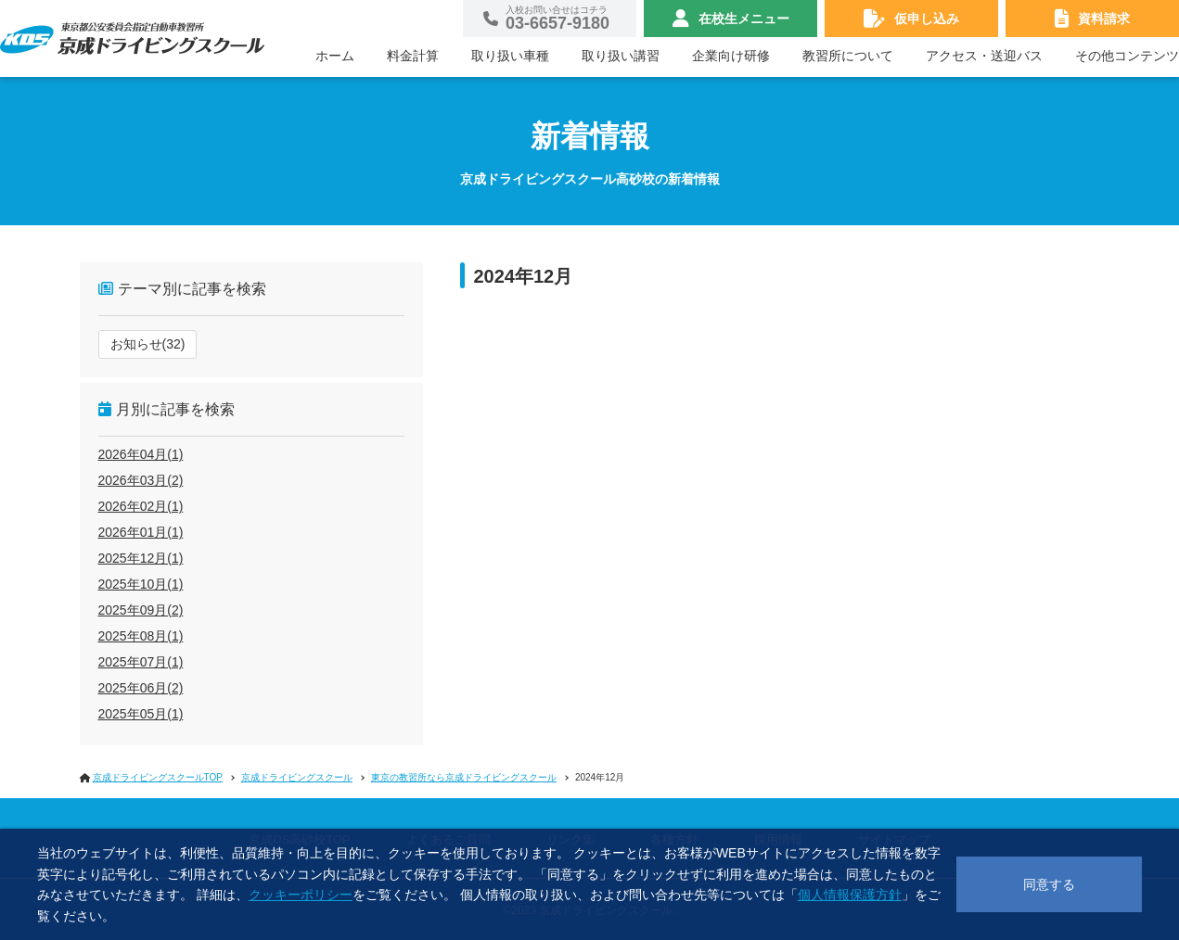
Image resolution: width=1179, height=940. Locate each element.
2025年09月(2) (141, 610)
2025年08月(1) (141, 636)
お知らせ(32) (148, 344)
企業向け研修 (731, 55)
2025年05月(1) (141, 713)
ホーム (334, 55)
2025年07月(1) (141, 661)
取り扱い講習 (621, 55)
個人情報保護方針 (850, 894)
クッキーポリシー (300, 894)
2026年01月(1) (141, 532)
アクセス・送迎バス (984, 55)
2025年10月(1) (141, 584)
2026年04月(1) (141, 454)
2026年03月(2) (141, 480)
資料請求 (1104, 18)
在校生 (743, 18)
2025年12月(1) (141, 558)
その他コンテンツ (1127, 55)
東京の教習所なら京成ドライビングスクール (464, 777)
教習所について (847, 55)
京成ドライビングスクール (296, 777)
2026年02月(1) (141, 506)
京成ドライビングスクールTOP (158, 777)
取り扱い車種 (510, 55)
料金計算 (413, 55)
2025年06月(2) (141, 687)
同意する (1049, 884)
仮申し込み (926, 18)
